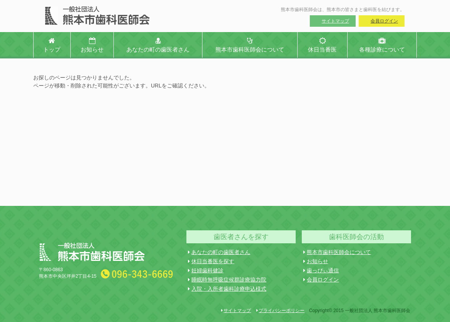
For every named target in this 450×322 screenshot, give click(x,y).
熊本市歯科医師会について (337, 252)
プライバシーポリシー (280, 310)
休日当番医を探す (211, 261)
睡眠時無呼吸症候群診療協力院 (227, 280)
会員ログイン (384, 21)
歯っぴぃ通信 (321, 270)
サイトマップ (335, 21)
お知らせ (315, 261)
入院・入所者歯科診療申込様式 (227, 289)
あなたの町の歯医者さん (219, 252)
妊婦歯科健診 (205, 270)
